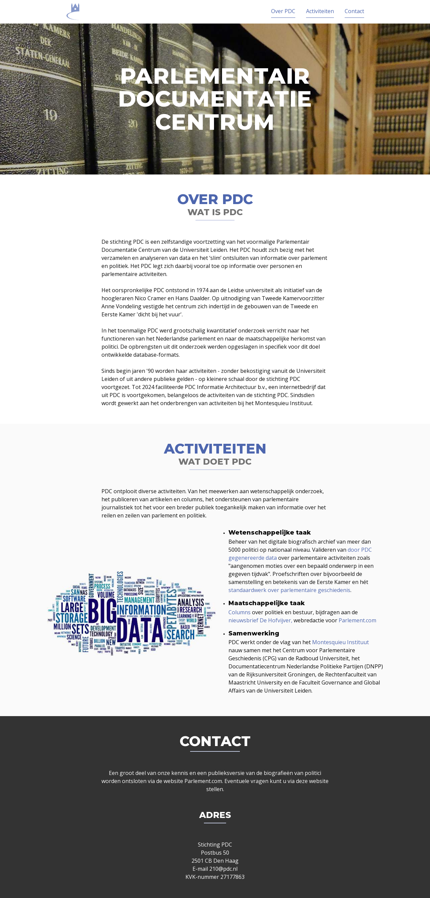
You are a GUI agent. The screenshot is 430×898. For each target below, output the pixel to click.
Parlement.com (357, 620)
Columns (239, 612)
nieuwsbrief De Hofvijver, (260, 620)
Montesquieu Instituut (340, 642)
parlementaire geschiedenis (315, 590)
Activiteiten (320, 11)
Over (283, 11)
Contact (354, 11)
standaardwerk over (253, 590)
